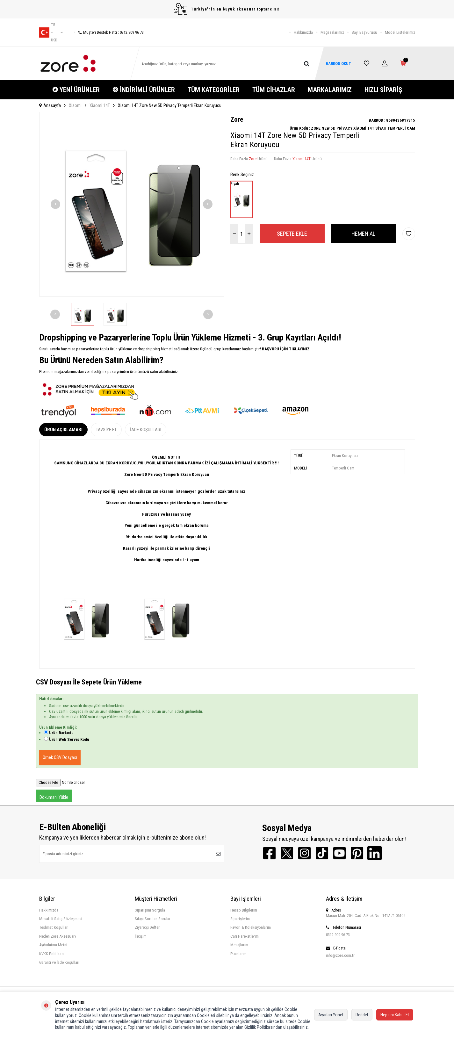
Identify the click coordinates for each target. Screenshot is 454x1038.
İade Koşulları (145, 430)
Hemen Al (363, 233)
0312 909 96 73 (338, 934)
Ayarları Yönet (330, 1014)
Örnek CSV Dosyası (60, 757)
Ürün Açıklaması (63, 430)
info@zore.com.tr (340, 955)
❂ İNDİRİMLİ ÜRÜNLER (143, 90)
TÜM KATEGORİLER (214, 90)
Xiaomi (75, 105)
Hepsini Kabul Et (394, 1014)
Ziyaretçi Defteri (148, 927)
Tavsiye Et (106, 430)
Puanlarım (238, 953)
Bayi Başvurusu (364, 32)
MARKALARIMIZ (330, 90)
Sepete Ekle (292, 233)
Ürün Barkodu (61, 732)
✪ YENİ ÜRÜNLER (76, 90)
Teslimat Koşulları (53, 927)
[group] (132, 204)
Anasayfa (50, 105)
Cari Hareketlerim (244, 936)
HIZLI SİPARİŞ (383, 90)
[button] (55, 204)
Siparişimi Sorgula (150, 910)
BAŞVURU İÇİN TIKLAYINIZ (285, 349)
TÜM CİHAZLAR (273, 90)
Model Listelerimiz (400, 32)
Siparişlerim (240, 918)
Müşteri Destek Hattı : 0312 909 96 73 (109, 32)
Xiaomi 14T (100, 105)
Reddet (362, 1014)
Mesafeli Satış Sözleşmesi (60, 918)
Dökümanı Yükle (54, 797)
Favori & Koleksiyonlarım (250, 927)
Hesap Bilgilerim (243, 910)
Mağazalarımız (332, 32)
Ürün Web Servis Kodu (69, 739)
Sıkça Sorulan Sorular (152, 918)
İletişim (141, 936)
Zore (236, 119)
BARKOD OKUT (338, 63)
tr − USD (51, 32)
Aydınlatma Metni (53, 944)
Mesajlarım (239, 944)
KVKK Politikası (51, 953)
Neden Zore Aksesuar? (57, 936)
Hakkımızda (303, 32)
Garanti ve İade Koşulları (59, 962)
